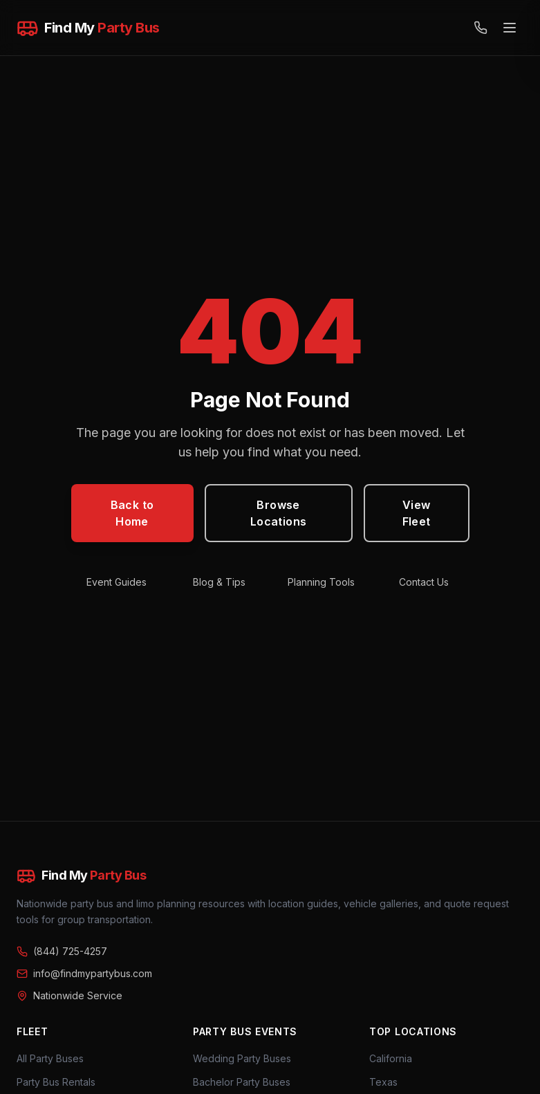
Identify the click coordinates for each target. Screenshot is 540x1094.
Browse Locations (278, 513)
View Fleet (416, 513)
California (390, 1058)
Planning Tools (321, 582)
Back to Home (132, 513)
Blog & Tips (219, 582)
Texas (383, 1082)
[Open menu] (509, 27)
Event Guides (116, 582)
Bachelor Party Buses (241, 1082)
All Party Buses (50, 1058)
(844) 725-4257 (62, 951)
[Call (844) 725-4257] (480, 27)
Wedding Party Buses (242, 1058)
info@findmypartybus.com (84, 973)
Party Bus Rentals (56, 1082)
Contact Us (424, 582)
